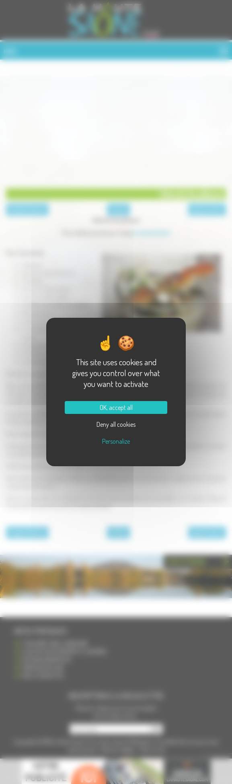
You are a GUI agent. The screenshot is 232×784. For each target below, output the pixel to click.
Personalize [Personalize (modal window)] (116, 441)
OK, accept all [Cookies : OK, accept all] (116, 407)
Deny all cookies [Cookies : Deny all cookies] (116, 424)
